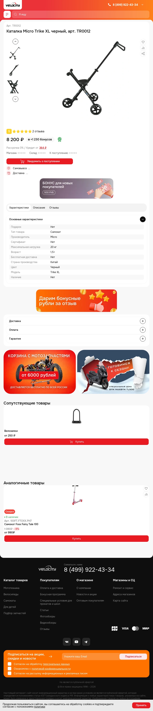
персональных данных (56, 664)
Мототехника (11, 588)
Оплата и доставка (51, 588)
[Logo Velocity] (13, 5)
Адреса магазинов (124, 594)
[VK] (67, 642)
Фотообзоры (47, 616)
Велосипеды (11, 594)
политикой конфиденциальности (51, 668)
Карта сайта (120, 600)
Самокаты (10, 600)
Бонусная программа (53, 594)
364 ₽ (43, 147)
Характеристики (19, 207)
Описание (39, 207)
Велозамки (11, 431)
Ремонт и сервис (123, 588)
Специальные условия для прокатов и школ (56, 602)
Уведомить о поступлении (40, 161)
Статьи (44, 610)
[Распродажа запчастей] (40, 372)
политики (39, 706)
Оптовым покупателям (90, 600)
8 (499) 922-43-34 (123, 5)
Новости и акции (86, 594)
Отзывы (54, 207)
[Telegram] (86, 642)
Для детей (10, 607)
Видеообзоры (48, 622)
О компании (83, 588)
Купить (76, 442)
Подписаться (133, 656)
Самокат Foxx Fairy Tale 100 (21, 524)
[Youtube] (76, 642)
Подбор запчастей (15, 613)
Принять (141, 705)
